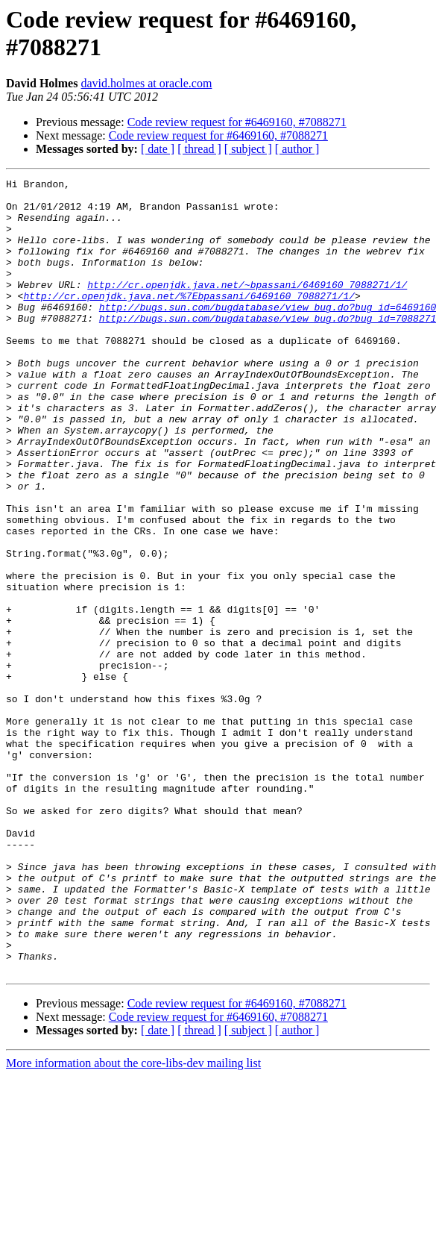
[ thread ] (199, 149)
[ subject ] (248, 149)
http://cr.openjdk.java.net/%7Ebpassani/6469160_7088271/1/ (189, 320)
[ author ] (297, 149)
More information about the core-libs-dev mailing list (133, 1222)
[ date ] (157, 149)
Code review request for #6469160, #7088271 (237, 122)
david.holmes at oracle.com (146, 83)
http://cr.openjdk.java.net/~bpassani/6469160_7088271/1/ (247, 306)
